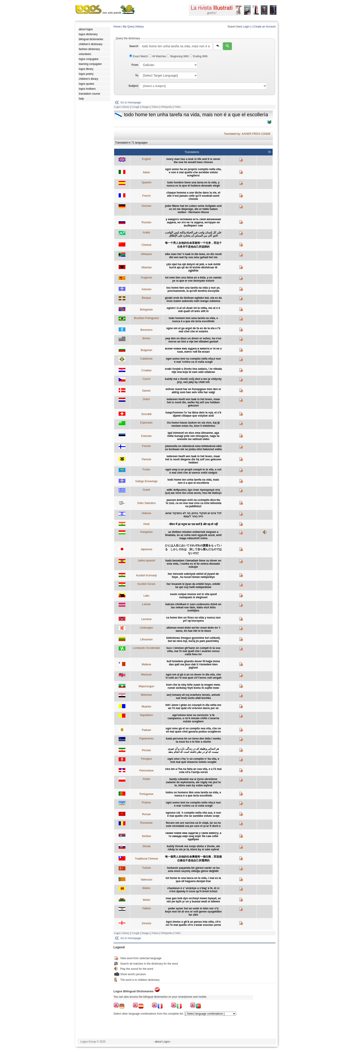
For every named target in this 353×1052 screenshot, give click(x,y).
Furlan (146, 469)
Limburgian (146, 627)
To (136, 75)
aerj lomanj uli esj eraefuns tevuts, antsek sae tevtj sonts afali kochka (193, 696)
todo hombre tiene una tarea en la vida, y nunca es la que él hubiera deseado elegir (193, 184)
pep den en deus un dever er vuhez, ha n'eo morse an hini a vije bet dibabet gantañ (193, 340)
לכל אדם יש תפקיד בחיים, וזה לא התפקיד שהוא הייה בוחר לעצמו (193, 515)
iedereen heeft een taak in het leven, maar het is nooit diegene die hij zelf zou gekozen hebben (193, 459)
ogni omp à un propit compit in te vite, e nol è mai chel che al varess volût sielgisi (193, 471)
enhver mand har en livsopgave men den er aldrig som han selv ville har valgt (193, 391)
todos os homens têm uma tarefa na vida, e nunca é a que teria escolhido (193, 794)
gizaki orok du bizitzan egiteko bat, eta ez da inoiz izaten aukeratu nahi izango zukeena (193, 299)
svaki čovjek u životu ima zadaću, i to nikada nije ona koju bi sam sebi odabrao (193, 370)
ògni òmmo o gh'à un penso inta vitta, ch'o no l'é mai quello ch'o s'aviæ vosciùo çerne (193, 923)
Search (133, 46)
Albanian (146, 267)
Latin (146, 595)
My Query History (133, 26)
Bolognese (146, 309)
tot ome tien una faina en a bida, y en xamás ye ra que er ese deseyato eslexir (193, 279)
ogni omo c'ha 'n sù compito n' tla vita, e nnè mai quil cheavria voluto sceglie (193, 760)
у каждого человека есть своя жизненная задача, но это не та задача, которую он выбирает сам (193, 222)
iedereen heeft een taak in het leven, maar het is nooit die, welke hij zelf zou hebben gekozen (193, 402)
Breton (146, 338)
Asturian (146, 289)
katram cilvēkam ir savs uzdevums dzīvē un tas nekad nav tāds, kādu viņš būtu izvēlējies (193, 607)
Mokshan (146, 694)
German (146, 206)
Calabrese (146, 358)
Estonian (146, 436)
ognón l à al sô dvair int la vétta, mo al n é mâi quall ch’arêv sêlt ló (193, 309)
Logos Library (121, 106)
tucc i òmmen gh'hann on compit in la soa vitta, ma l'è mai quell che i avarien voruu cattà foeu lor (193, 651)
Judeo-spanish (146, 560)
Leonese (146, 619)
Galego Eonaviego (146, 481)
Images (146, 106)
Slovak (146, 846)
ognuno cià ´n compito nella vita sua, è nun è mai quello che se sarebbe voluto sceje (193, 814)
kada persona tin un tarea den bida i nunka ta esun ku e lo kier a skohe (193, 740)
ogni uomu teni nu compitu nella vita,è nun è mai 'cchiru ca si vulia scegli (193, 360)
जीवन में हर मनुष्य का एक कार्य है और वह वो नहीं (193, 524)
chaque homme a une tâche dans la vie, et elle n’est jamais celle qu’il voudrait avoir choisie (193, 196)
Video (177, 106)
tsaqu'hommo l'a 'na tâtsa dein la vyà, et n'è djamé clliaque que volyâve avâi (193, 414)
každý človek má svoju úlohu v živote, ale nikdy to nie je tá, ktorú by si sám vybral (193, 848)
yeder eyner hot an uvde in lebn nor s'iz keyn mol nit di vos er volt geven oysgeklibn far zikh (193, 911)
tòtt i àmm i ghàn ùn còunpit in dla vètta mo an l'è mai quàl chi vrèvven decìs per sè (193, 706)
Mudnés (146, 706)
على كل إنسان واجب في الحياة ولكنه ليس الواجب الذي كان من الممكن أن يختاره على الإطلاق (193, 234)
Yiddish (146, 908)
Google (136, 106)
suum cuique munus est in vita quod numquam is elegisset (193, 596)
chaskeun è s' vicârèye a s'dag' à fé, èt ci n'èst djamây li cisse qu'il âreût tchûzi (193, 890)
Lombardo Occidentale (146, 648)
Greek (146, 489)
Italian (146, 172)
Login (246, 26)
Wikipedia (166, 106)
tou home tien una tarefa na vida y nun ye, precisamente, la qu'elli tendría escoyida (193, 289)
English (146, 159)
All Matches (158, 56)
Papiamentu (146, 738)
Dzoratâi (146, 414)
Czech (146, 379)
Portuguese (146, 794)
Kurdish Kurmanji (146, 575)
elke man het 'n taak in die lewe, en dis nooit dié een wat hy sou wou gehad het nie (193, 256)
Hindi (146, 524)
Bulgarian (146, 350)
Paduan (146, 730)
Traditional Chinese (146, 858)
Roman (146, 814)
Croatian (146, 370)
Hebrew (146, 513)
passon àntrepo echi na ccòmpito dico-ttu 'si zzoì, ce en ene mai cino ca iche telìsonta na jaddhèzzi (193, 503)
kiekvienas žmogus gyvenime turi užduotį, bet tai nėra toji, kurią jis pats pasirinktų (193, 639)
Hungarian (146, 532)
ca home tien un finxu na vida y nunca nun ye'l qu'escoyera (193, 619)
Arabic (146, 232)
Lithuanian (146, 639)
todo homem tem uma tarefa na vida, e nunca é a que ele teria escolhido (193, 320)
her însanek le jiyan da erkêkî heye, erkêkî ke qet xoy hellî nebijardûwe (193, 585)
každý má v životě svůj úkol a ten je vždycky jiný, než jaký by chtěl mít (193, 380)
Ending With (198, 56)
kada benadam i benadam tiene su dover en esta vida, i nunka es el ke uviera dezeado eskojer (193, 563)
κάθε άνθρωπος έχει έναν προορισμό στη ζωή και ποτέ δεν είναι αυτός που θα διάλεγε (193, 491)
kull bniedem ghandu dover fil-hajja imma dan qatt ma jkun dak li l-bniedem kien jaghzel (193, 664)
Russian (146, 222)
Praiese (146, 802)
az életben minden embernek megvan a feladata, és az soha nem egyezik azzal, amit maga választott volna (193, 535)
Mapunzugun (146, 686)
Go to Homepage (130, 102)
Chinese (146, 244)
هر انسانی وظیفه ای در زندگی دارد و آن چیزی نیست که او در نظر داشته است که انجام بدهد (193, 750)
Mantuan (146, 674)
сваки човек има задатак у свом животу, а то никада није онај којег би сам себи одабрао (193, 836)
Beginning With (178, 56)
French (146, 195)
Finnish (146, 446)
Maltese (146, 664)
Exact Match (139, 56)
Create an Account (264, 26)
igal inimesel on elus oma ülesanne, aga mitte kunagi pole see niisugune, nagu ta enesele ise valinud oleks (193, 436)
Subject (133, 85)
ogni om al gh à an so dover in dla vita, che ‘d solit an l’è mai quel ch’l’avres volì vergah (193, 676)
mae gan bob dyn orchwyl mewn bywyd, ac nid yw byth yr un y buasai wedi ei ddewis (193, 900)
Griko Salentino (146, 503)
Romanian (146, 822)
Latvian (146, 604)
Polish (146, 779)
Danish (146, 390)
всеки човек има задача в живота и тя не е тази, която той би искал (193, 350)
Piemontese (146, 770)
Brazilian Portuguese (146, 318)
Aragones (146, 277)
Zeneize (146, 923)
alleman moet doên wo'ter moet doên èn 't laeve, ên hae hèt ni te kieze (193, 629)
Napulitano (146, 715)
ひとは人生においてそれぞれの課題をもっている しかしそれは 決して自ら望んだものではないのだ (193, 549)
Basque (146, 297)
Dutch (146, 399)
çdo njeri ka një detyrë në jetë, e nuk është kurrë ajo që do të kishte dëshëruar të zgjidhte (193, 267)
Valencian (146, 879)
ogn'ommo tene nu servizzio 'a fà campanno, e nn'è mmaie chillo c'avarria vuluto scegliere (193, 718)
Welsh (146, 899)
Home (117, 26)
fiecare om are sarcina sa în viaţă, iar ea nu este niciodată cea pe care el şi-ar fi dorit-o (193, 824)
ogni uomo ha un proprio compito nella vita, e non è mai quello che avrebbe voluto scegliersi (193, 172)
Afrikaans (146, 254)
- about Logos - (162, 1041)
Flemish (146, 459)
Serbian (146, 836)
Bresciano (146, 329)
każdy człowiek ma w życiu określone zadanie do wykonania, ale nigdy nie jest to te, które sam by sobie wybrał (193, 782)
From (134, 64)
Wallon (146, 888)
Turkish (146, 867)
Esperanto (146, 422)
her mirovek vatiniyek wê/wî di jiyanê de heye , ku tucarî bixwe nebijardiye (193, 575)
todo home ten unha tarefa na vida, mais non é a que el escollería (193, 481)
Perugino (146, 758)
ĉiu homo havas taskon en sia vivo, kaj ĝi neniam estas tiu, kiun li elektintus (193, 424)
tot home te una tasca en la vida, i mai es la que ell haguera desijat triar (193, 879)
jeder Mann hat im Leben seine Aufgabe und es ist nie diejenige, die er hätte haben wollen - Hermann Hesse (193, 209)
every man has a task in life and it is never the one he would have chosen (193, 160)
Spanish (146, 182)
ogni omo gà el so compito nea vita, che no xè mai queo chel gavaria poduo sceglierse (193, 730)
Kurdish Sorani (146, 584)
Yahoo (155, 106)
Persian (146, 750)
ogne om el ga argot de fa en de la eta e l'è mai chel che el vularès (193, 330)
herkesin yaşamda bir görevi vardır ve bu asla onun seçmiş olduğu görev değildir (193, 869)
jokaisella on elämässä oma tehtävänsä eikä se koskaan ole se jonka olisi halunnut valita (193, 448)
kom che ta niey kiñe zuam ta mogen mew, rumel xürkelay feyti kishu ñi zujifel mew (193, 686)
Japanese (146, 549)
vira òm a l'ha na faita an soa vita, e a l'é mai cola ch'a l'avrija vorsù (193, 770)
